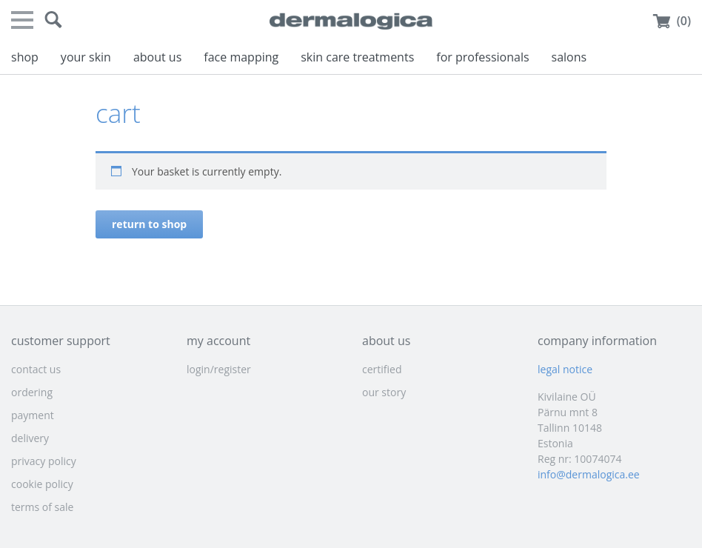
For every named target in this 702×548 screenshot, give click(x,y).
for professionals (482, 57)
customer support (60, 341)
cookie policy (42, 484)
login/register (219, 369)
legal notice (565, 369)
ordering (32, 392)
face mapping (241, 57)
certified (381, 369)
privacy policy (43, 461)
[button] (53, 20)
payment (32, 415)
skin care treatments (357, 57)
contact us (36, 369)
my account (218, 341)
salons (569, 57)
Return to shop (149, 224)
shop (25, 57)
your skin (86, 57)
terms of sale (42, 507)
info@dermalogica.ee (589, 474)
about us (157, 57)
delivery (30, 438)
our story (384, 392)
